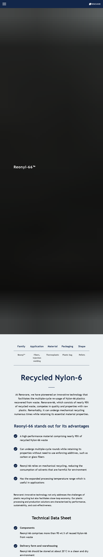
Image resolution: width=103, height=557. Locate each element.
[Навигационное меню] (4, 4)
